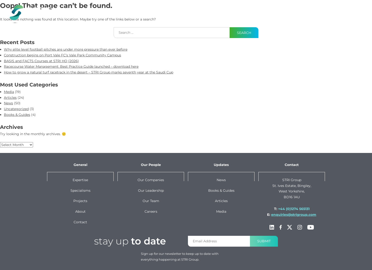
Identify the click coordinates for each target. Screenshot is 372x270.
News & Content (251, 10)
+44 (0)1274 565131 (294, 209)
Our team (151, 201)
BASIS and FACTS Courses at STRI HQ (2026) (41, 61)
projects (217, 10)
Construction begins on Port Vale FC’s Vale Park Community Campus (62, 55)
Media (9, 92)
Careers (151, 211)
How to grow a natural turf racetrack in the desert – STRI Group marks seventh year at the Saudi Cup (88, 72)
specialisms (183, 10)
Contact (339, 10)
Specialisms (80, 190)
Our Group (286, 10)
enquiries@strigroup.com (293, 214)
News (8, 103)
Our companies (151, 180)
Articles (10, 97)
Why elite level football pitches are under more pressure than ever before (65, 49)
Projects (80, 201)
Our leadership (151, 190)
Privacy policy (252, 265)
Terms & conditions (220, 265)
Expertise (149, 10)
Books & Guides (17, 114)
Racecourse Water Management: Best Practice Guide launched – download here (71, 66)
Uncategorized (16, 109)
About (311, 10)
